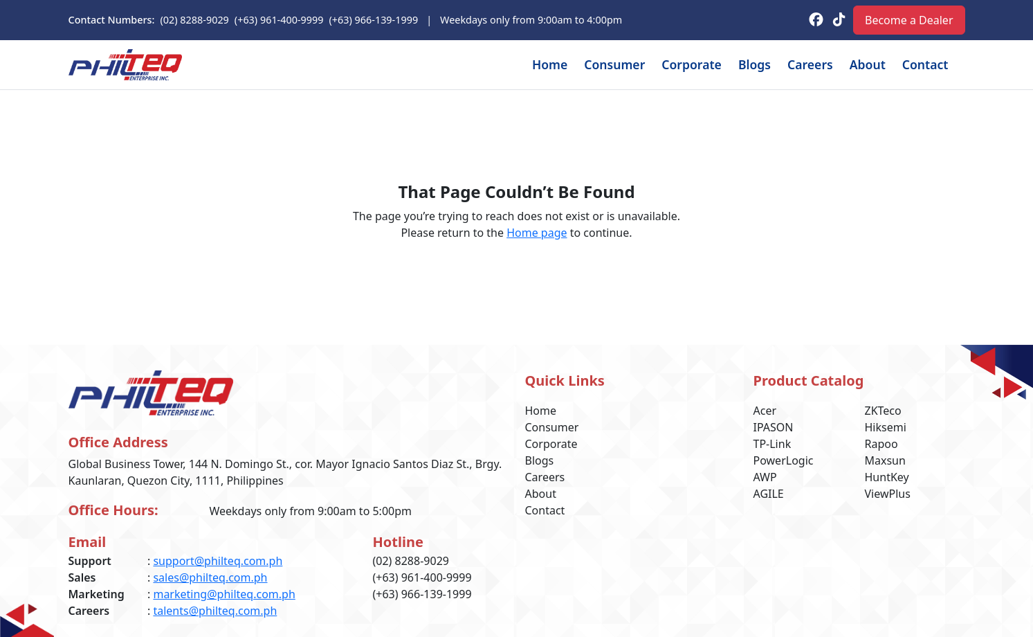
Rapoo (882, 443)
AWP (766, 477)
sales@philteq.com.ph (211, 577)
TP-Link (773, 443)
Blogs (739, 64)
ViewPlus (888, 493)
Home (520, 64)
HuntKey (888, 477)
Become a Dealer (906, 20)
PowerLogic (784, 460)
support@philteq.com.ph (219, 560)
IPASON (773, 427)
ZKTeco (885, 410)
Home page (539, 232)
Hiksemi (885, 427)
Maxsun (885, 460)
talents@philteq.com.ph (216, 610)
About (859, 64)
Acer (766, 410)
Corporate (672, 64)
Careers (798, 64)
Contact (922, 64)
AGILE (768, 493)
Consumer (589, 64)
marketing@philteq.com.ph (225, 594)
